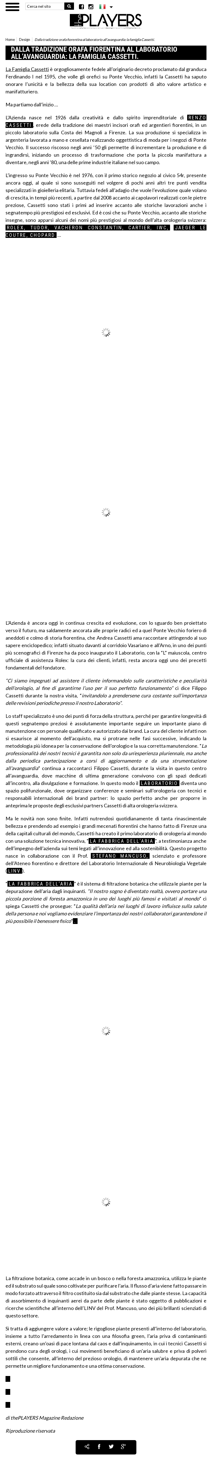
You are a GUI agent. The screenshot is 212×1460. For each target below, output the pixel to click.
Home (10, 40)
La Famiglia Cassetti (27, 69)
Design (24, 40)
